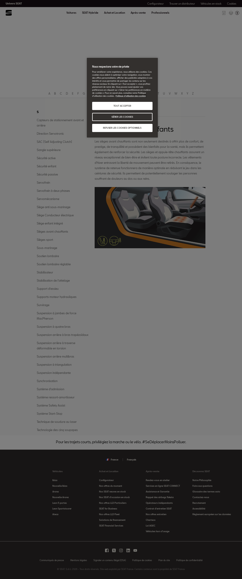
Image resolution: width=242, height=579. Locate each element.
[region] (122, 98)
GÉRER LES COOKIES (122, 117)
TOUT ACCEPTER (122, 106)
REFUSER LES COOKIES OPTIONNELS (122, 128)
